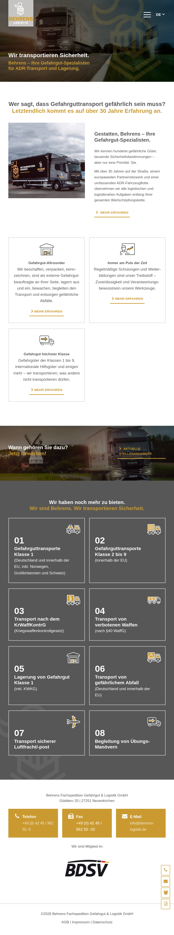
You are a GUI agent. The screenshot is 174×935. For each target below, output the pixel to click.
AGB (65, 921)
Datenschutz (103, 921)
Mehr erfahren (112, 212)
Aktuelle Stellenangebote (135, 451)
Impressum (81, 921)
